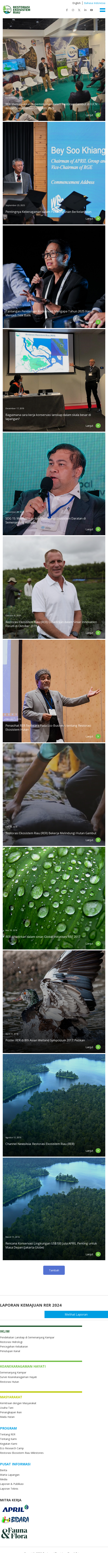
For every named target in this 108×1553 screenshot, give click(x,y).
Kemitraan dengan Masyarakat (18, 1403)
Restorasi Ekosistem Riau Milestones (22, 1453)
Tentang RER (7, 1434)
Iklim (4, 1331)
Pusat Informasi (15, 1464)
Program (8, 1428)
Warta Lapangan (10, 1474)
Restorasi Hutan (9, 1381)
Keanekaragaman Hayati (23, 1366)
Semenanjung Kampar (13, 1372)
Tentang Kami (8, 1439)
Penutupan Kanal (10, 1351)
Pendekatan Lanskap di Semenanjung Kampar (27, 1337)
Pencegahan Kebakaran (14, 1346)
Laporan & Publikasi (12, 1484)
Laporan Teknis (9, 1488)
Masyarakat (11, 1397)
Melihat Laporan (91, 1314)
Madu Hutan (7, 1417)
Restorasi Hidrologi (11, 1342)
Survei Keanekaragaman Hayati (18, 1377)
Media (3, 1479)
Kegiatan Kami (8, 1443)
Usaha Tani (6, 1407)
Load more (54, 1270)
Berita (3, 1470)
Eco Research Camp (12, 1448)
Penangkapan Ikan (11, 1412)
